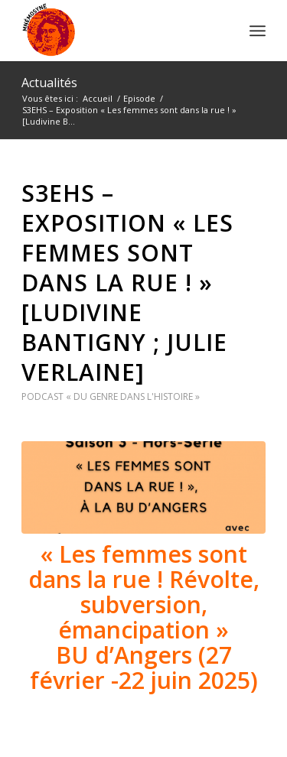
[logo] (119, 30)
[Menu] (257, 30)
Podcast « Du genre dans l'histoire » (110, 396)
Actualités (49, 82)
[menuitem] (257, 30)
